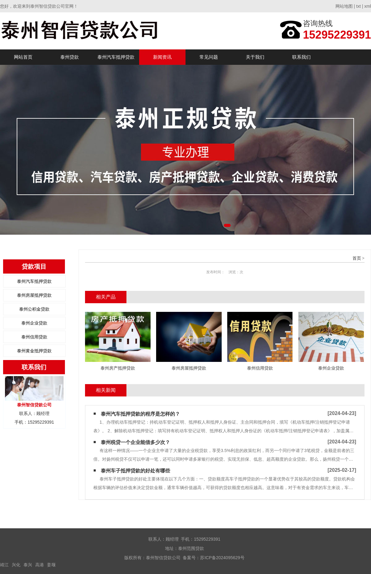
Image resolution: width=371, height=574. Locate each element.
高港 (39, 564)
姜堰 (51, 564)
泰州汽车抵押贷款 (115, 57)
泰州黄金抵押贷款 (34, 350)
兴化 (16, 564)
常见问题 (208, 57)
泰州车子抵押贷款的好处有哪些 (135, 470)
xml (367, 6)
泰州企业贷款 (34, 323)
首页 (356, 258)
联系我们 (301, 57)
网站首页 (23, 57)
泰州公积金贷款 (34, 309)
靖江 (4, 564)
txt (358, 6)
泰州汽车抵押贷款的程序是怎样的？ (140, 414)
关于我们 (255, 57)
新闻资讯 (162, 57)
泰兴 (27, 564)
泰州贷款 (69, 57)
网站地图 (344, 6)
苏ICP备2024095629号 (222, 557)
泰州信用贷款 (34, 336)
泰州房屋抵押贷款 (34, 295)
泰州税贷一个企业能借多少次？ (135, 442)
